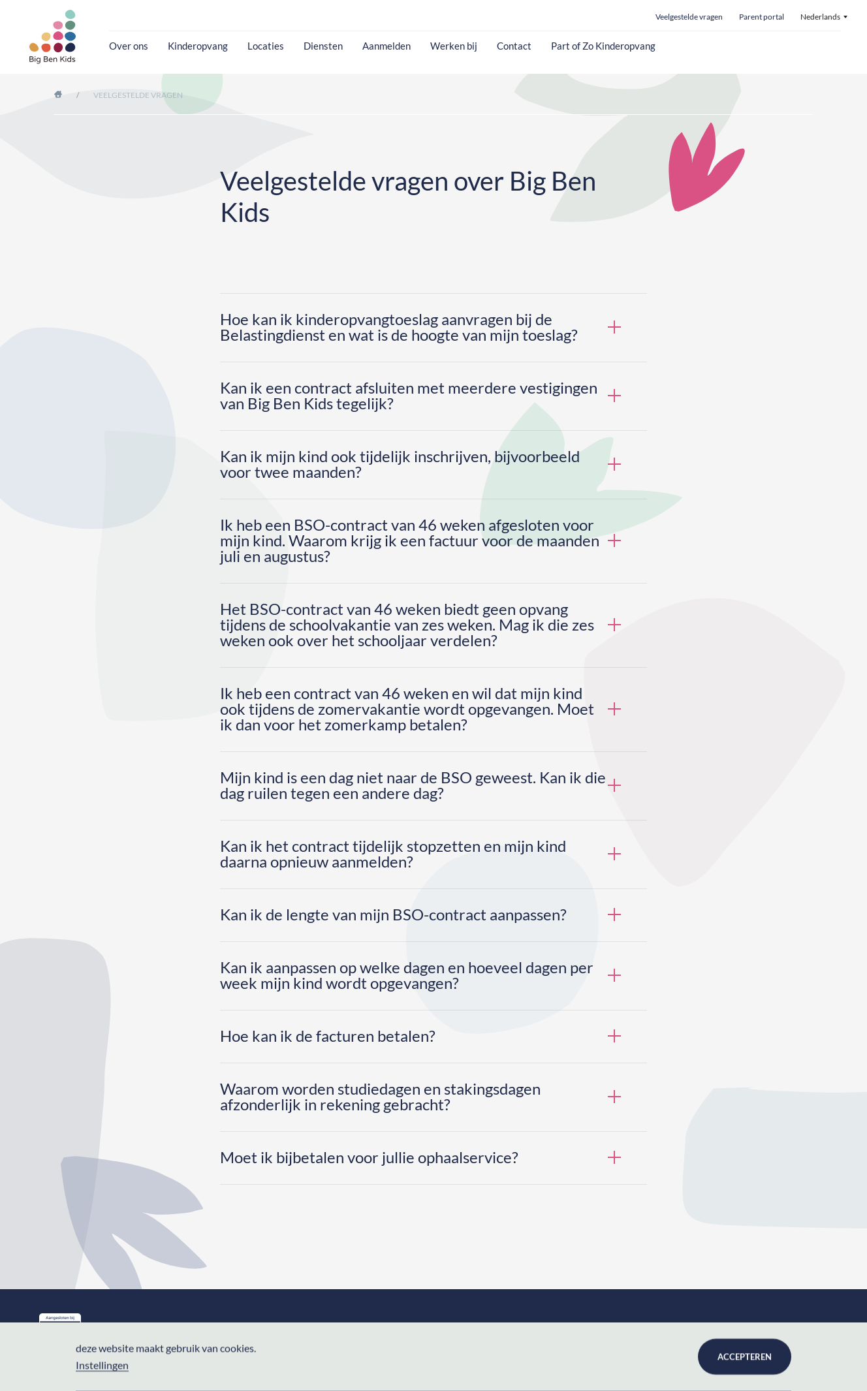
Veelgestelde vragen (689, 17)
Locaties (265, 46)
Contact (514, 46)
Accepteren (744, 1356)
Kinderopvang (198, 46)
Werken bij (453, 46)
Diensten (323, 46)
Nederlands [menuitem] (820, 17)
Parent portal (761, 17)
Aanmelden (386, 46)
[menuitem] (823, 17)
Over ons (128, 46)
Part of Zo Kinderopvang (603, 46)
